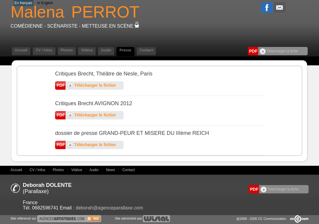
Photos (67, 50)
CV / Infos (44, 50)
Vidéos (87, 50)
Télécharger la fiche (279, 51)
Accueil (21, 50)
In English (45, 3)
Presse (125, 50)
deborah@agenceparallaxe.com (109, 207)
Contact (146, 50)
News (111, 170)
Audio (106, 50)
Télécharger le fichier (91, 85)
